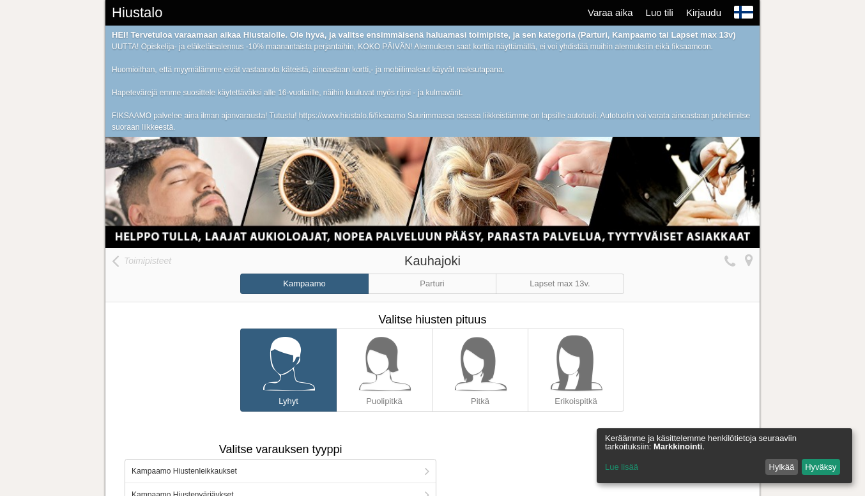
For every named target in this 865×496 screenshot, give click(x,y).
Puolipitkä (384, 367)
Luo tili (659, 12)
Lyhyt (288, 367)
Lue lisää (621, 467)
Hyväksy (820, 467)
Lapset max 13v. (560, 283)
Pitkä (480, 367)
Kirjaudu (703, 12)
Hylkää (782, 467)
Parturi (432, 283)
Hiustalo (137, 12)
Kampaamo (304, 283)
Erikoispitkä (576, 367)
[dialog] (724, 455)
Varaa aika (610, 12)
